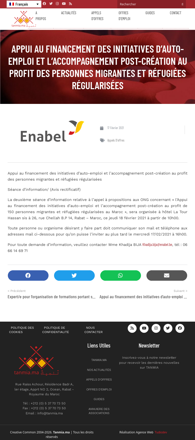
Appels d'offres (115, 140)
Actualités (68, 12)
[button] (28, 275)
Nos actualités (99, 369)
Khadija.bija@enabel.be (157, 244)
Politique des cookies (21, 330)
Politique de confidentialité (55, 330)
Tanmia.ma (99, 360)
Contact (175, 12)
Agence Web (151, 432)
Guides (150, 12)
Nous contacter (94, 330)
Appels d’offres (97, 15)
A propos (41, 15)
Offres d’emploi (124, 15)
